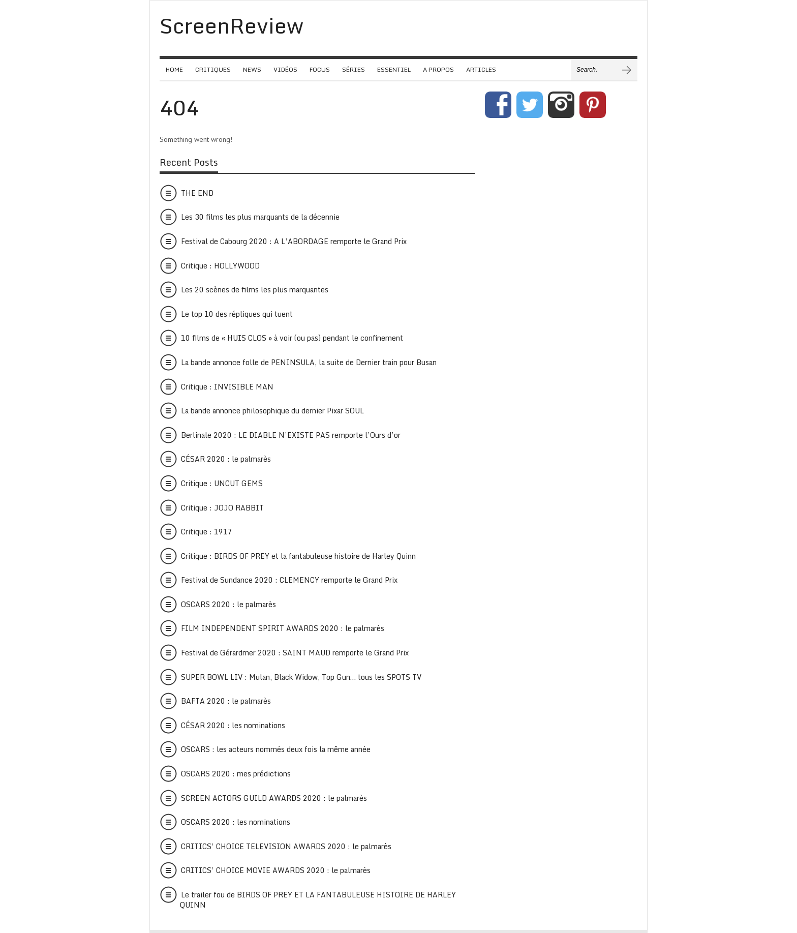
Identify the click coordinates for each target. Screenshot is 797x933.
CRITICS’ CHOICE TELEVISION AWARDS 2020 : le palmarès (286, 846)
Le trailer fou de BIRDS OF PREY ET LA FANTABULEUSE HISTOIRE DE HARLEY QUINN (318, 900)
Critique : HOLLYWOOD (220, 266)
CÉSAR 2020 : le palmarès (226, 459)
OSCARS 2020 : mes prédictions (236, 773)
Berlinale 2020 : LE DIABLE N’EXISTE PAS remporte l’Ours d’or (291, 435)
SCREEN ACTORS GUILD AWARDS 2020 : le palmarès (274, 798)
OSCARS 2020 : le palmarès (228, 604)
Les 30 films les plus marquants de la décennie (260, 217)
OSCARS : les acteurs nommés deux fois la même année (276, 749)
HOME (174, 69)
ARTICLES (481, 69)
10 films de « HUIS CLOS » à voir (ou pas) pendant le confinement (292, 338)
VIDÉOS (285, 69)
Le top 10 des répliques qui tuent (237, 314)
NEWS (252, 69)
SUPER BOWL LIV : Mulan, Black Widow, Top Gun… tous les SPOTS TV (301, 677)
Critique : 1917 (206, 531)
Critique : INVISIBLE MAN (227, 387)
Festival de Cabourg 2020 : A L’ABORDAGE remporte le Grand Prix (294, 241)
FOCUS (320, 69)
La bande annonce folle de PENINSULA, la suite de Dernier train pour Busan (309, 362)
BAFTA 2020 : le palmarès (226, 701)
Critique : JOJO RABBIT (222, 508)
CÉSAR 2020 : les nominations (233, 725)
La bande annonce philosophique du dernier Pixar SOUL (272, 410)
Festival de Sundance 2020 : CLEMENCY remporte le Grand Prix (289, 580)
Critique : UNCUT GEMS (222, 483)
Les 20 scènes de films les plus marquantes (254, 289)
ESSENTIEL (394, 69)
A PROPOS (438, 69)
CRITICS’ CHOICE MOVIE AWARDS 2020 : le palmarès (276, 870)
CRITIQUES (213, 69)
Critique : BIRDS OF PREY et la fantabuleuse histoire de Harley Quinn (298, 556)
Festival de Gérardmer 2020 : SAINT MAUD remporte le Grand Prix (295, 652)
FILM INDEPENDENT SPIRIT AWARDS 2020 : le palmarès (282, 628)
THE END (197, 193)
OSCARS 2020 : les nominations (235, 822)
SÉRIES (353, 69)
